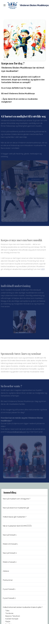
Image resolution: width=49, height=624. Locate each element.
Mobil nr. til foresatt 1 (10, 544)
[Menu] (4, 5)
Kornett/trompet (11, 619)
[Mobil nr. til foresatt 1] (24, 548)
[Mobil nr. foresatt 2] (24, 566)
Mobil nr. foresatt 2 (9, 562)
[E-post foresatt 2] (24, 602)
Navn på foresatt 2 (10, 553)
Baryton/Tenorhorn (12, 616)
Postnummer (8, 580)
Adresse (6, 571)
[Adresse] (24, 575)
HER (42, 269)
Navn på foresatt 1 (10, 535)
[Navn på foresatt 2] (24, 557)
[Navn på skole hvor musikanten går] (24, 512)
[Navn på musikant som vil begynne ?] (24, 503)
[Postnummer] (24, 584)
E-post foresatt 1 (9, 589)
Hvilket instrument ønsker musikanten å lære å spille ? (23, 607)
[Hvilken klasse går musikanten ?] (24, 521)
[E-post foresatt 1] (24, 593)
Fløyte (7, 622)
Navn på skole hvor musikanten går (16, 508)
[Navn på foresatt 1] (24, 539)
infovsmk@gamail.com (15, 432)
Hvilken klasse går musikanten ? (14, 517)
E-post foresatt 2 (9, 598)
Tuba (7, 611)
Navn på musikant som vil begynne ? (16, 499)
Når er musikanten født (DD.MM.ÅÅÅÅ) (17, 526)
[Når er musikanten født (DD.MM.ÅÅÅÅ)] (24, 530)
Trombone (9, 613)
